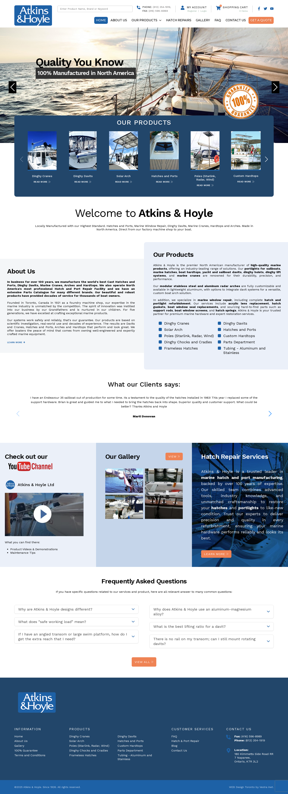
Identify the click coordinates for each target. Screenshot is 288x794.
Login (204, 11)
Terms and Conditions (29, 755)
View (174, 456)
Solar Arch (173, 329)
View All (144, 662)
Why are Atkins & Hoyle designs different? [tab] (55, 609)
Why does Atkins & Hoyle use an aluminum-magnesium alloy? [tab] (202, 611)
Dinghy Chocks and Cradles (188, 342)
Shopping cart (235, 7)
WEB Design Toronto (242, 787)
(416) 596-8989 (251, 736)
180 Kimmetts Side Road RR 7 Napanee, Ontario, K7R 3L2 (253, 757)
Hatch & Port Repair (185, 741)
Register (192, 11)
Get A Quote (261, 20)
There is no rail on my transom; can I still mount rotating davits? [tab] (204, 641)
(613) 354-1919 (255, 740)
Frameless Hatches (181, 348)
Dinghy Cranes (176, 323)
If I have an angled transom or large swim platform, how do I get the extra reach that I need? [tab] (72, 636)
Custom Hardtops (239, 336)
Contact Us (236, 20)
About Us (119, 20)
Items (243, 11)
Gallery (203, 20)
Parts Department (239, 342)
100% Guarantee (26, 750)
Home (101, 20)
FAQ (218, 20)
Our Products (146, 20)
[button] (275, 87)
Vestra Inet (266, 787)
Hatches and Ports (239, 329)
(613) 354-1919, (162, 6)
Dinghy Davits (235, 323)
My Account (197, 7)
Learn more (16, 342)
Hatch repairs (178, 20)
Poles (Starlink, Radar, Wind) (189, 336)
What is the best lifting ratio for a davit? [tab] (189, 626)
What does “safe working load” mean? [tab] (52, 622)
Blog (174, 745)
